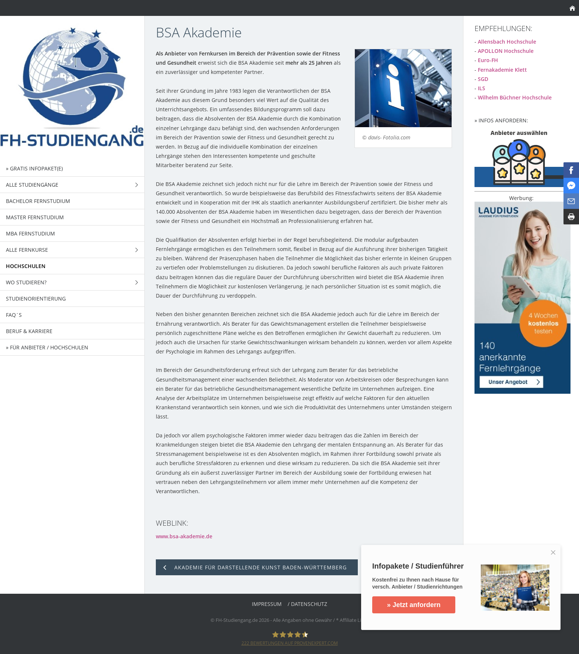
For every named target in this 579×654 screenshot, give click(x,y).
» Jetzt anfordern (421, 605)
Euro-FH (488, 60)
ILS (481, 88)
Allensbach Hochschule (507, 41)
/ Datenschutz (307, 603)
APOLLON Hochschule (506, 50)
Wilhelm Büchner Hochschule (515, 97)
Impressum (267, 603)
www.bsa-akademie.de (184, 536)
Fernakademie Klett (502, 69)
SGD (483, 78)
